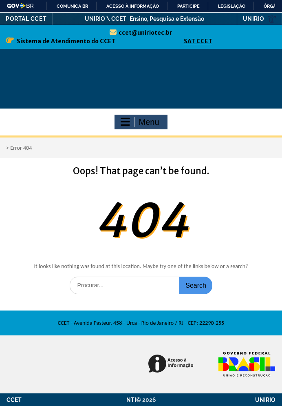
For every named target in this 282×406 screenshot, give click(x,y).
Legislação (231, 6)
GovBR (20, 6)
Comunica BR (72, 6)
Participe (188, 6)
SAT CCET (198, 41)
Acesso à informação (132, 6)
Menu (140, 122)
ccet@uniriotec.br (145, 32)
